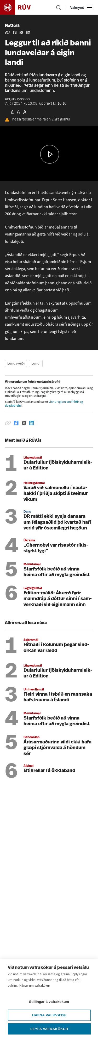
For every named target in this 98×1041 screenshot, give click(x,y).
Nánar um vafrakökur (34, 985)
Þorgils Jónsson (17, 99)
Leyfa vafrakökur (49, 1029)
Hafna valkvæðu (49, 1015)
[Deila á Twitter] (21, 32)
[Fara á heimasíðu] (20, 7)
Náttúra (12, 26)
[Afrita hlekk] (7, 32)
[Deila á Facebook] (14, 32)
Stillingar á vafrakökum (49, 1002)
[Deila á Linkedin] (28, 32)
